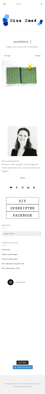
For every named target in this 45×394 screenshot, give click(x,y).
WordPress (28, 386)
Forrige (7, 56)
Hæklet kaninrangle (9, 254)
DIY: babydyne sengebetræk (13, 264)
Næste (38, 56)
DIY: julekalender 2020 (11, 268)
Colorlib (15, 386)
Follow (22, 178)
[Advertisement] (22, 102)
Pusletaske (6, 250)
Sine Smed (34, 47)
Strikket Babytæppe (10, 259)
